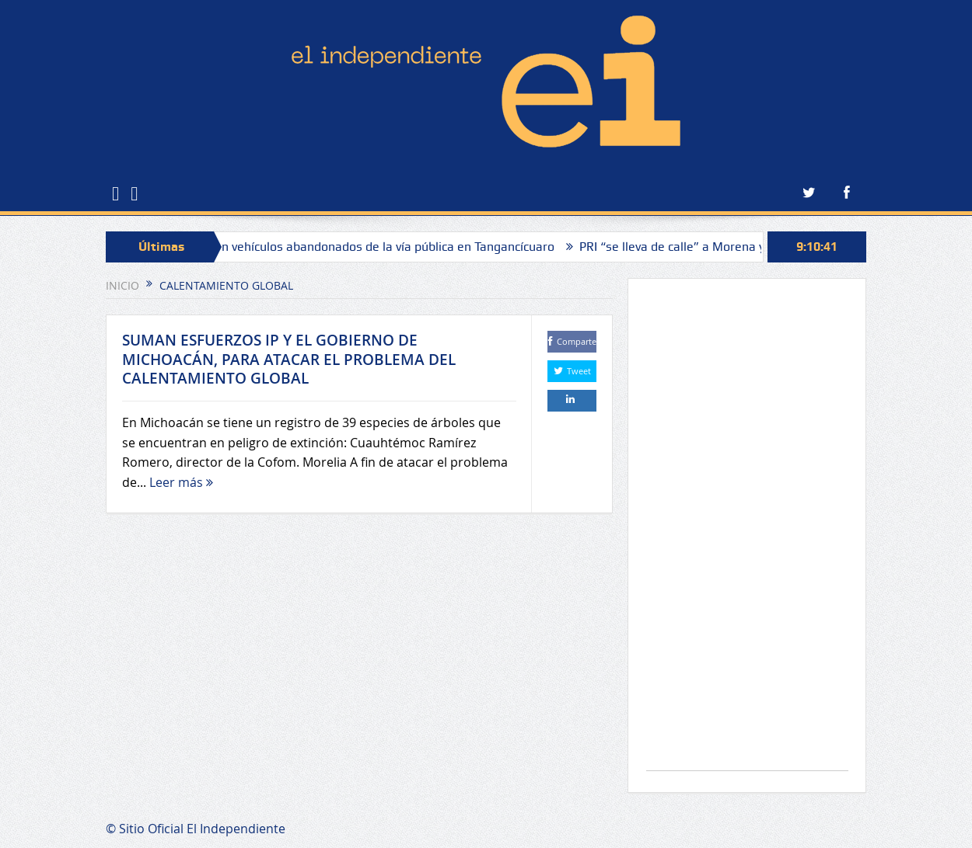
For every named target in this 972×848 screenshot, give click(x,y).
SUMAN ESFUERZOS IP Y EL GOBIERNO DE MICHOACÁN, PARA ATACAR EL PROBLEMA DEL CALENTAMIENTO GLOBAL (289, 359)
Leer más (181, 482)
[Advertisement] (747, 532)
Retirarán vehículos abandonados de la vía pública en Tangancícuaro (370, 246)
